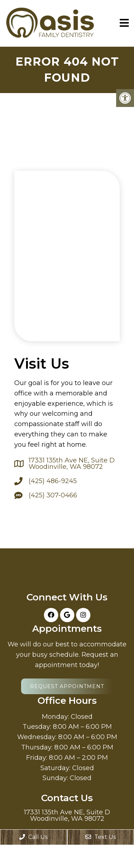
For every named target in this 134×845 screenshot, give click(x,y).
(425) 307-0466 (53, 495)
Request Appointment (67, 686)
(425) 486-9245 (53, 481)
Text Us (100, 837)
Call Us (33, 837)
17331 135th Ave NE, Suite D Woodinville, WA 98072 (72, 463)
